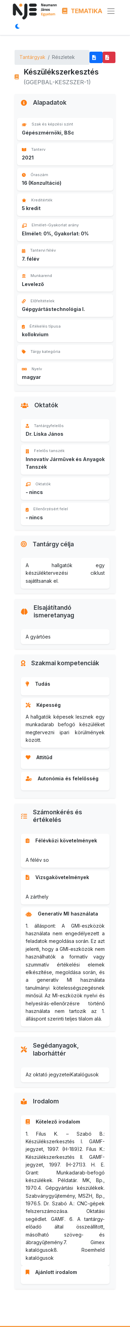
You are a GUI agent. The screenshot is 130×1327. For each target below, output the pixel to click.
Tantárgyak (32, 57)
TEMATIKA (82, 11)
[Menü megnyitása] (111, 11)
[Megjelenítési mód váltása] (19, 26)
